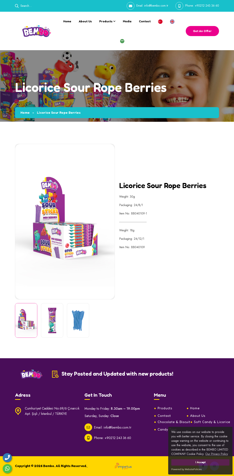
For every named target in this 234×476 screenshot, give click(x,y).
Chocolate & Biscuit (174, 421)
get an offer (202, 31)
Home (67, 21)
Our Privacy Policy (216, 454)
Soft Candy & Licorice (212, 421)
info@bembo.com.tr (156, 5)
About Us (85, 21)
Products (105, 21)
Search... (23, 6)
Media (127, 21)
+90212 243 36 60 (207, 5)
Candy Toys (167, 429)
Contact (145, 21)
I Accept (200, 462)
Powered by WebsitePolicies (186, 469)
